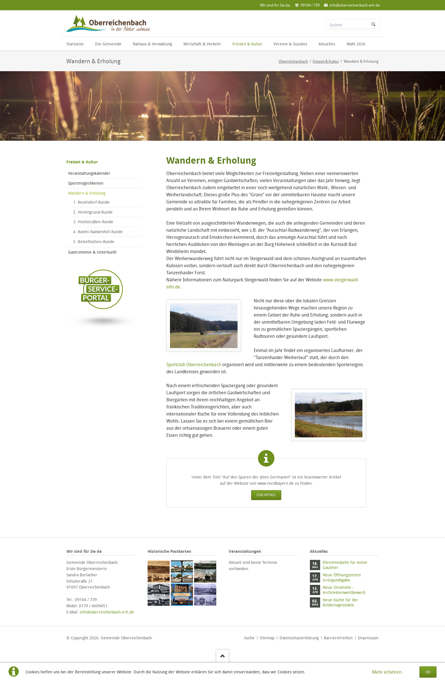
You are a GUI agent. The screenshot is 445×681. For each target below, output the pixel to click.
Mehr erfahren (387, 672)
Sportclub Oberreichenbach (193, 364)
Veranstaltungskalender (89, 173)
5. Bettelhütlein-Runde (93, 241)
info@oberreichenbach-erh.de (107, 612)
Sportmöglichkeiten (85, 183)
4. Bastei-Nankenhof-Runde (98, 231)
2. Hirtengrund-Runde (93, 212)
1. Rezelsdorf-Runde (91, 202)
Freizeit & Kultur (82, 162)
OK (428, 671)
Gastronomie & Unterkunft (92, 252)
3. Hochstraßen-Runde (93, 221)
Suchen (373, 24)
